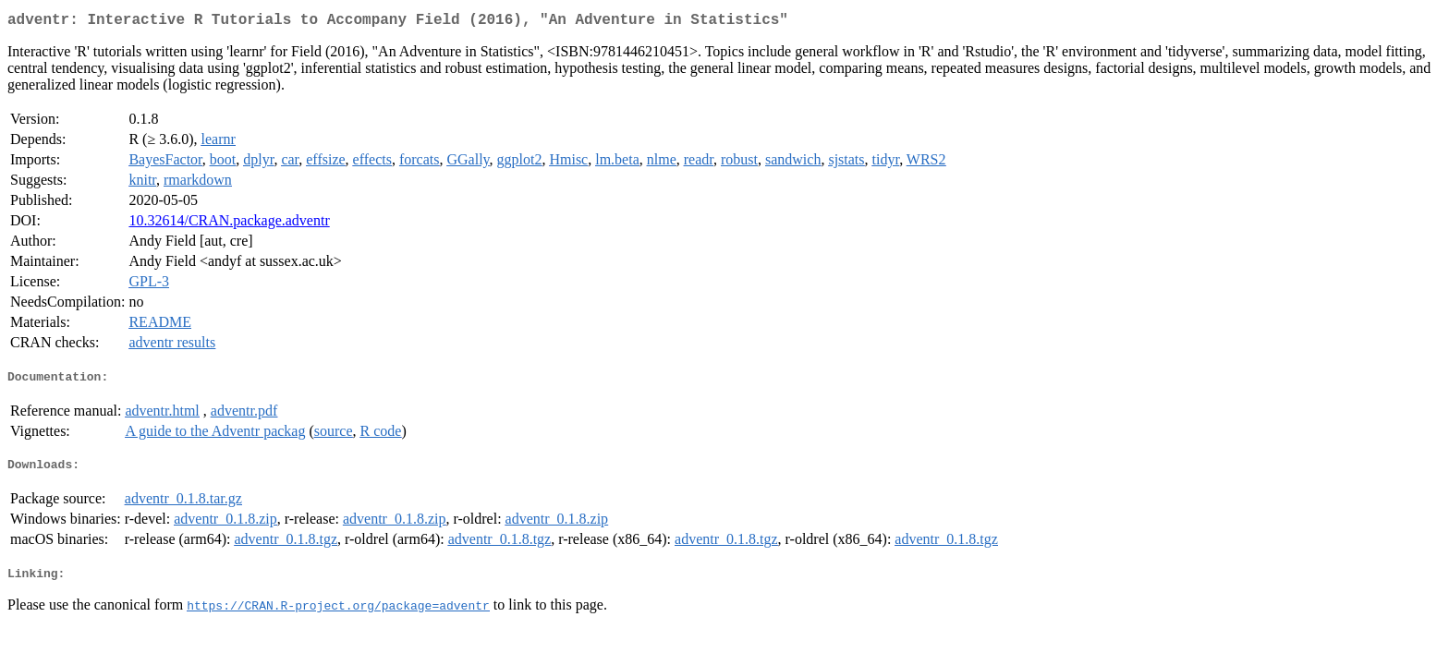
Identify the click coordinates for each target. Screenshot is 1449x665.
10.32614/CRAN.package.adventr (228, 224)
